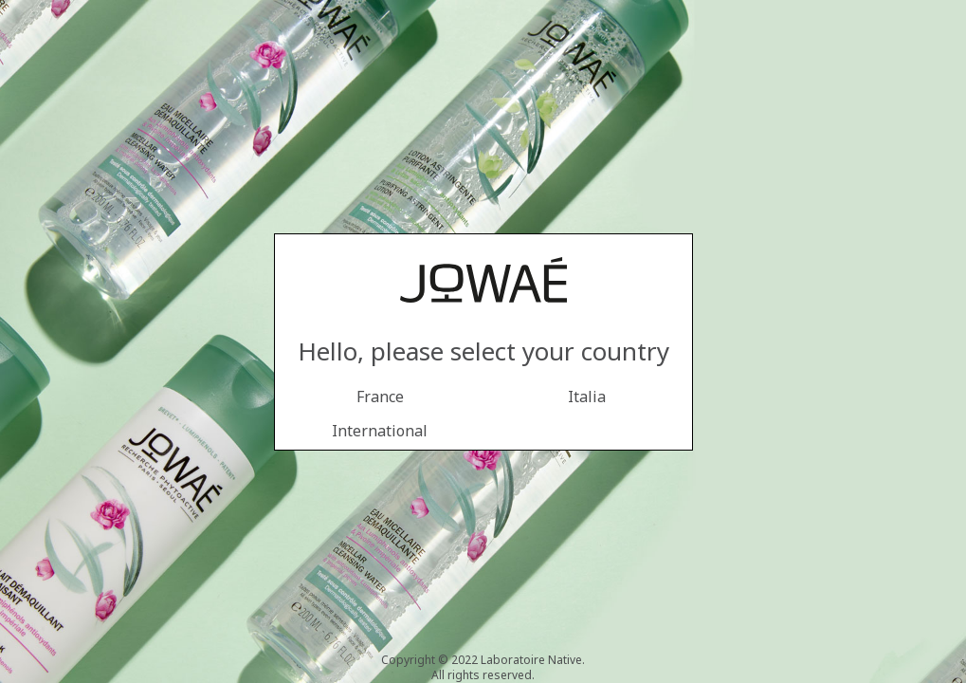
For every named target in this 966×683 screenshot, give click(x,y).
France (380, 396)
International (380, 430)
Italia (587, 396)
